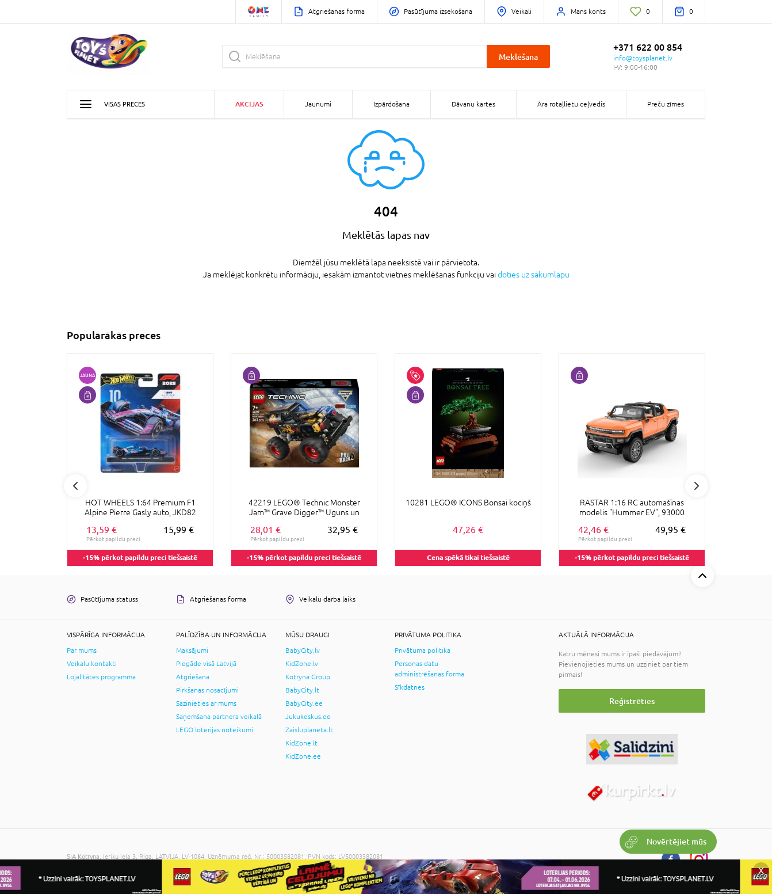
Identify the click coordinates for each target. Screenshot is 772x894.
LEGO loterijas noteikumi (214, 730)
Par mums (82, 650)
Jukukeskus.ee (308, 717)
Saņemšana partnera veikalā (219, 717)
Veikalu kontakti (92, 664)
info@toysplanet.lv (642, 58)
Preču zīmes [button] (665, 104)
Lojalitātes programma (101, 677)
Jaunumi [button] (318, 104)
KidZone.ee (303, 756)
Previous (75, 485)
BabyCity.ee (304, 703)
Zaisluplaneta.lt (309, 730)
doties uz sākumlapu (534, 274)
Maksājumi (192, 650)
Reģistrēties (632, 701)
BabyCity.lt (302, 690)
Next (696, 485)
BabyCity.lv (302, 650)
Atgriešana (192, 677)
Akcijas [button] (249, 104)
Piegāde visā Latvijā (206, 664)
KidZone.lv (301, 664)
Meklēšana (518, 57)
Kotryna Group (307, 677)
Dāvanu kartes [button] (473, 104)
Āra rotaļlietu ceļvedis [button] (571, 104)
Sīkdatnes (410, 687)
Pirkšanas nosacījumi (207, 690)
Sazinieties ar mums (206, 703)
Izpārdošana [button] (391, 104)
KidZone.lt (301, 743)
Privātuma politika (422, 650)
